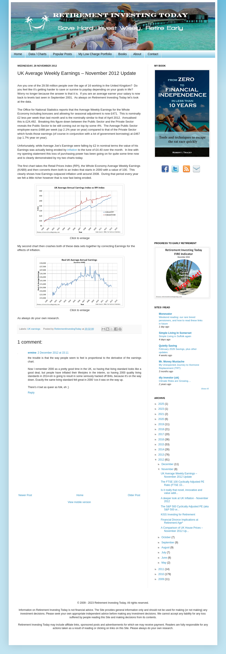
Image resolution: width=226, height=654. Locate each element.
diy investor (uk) (169, 377)
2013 (161, 454)
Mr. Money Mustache (171, 361)
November (167, 469)
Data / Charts (37, 54)
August (165, 547)
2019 (161, 424)
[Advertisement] (79, 474)
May (164, 562)
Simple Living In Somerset (175, 332)
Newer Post (25, 495)
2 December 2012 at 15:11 (53, 352)
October (166, 537)
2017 (161, 434)
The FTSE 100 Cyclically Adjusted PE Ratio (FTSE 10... (182, 483)
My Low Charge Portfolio (95, 54)
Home (18, 54)
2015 (161, 444)
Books (122, 54)
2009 (161, 579)
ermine (32, 352)
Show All (205, 389)
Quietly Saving (168, 345)
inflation (72, 149)
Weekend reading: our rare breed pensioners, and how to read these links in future (181, 320)
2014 (161, 449)
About (137, 54)
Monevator (165, 313)
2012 (161, 459)
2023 (161, 408)
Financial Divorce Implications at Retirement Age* (179, 521)
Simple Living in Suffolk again (175, 336)
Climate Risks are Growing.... (175, 381)
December (167, 464)
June (164, 557)
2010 (161, 574)
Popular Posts (62, 54)
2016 (161, 439)
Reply (31, 392)
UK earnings (33, 329)
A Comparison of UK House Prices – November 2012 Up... (182, 529)
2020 (161, 419)
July (164, 552)
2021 (161, 414)
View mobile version (79, 502)
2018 (161, 429)
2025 (161, 403)
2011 (161, 569)
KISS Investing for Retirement (178, 514)
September (168, 542)
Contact (153, 54)
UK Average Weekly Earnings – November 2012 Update (179, 475)
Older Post (134, 495)
